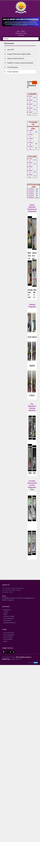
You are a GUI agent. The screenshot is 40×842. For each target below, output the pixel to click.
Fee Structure (7, 620)
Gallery (5, 641)
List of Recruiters (12, 67)
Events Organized (12, 71)
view (35, 97)
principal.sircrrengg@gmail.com (26, 598)
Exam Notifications (8, 618)
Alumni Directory (8, 637)
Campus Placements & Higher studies (19, 54)
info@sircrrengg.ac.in (8, 600)
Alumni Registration (8, 635)
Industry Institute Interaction (15, 58)
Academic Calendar (8, 616)
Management (7, 610)
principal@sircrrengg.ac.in (9, 598)
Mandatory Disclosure (9, 622)
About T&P (10, 49)
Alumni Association (8, 632)
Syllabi (5, 614)
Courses (5, 612)
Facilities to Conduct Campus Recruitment (20, 63)
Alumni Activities (7, 639)
